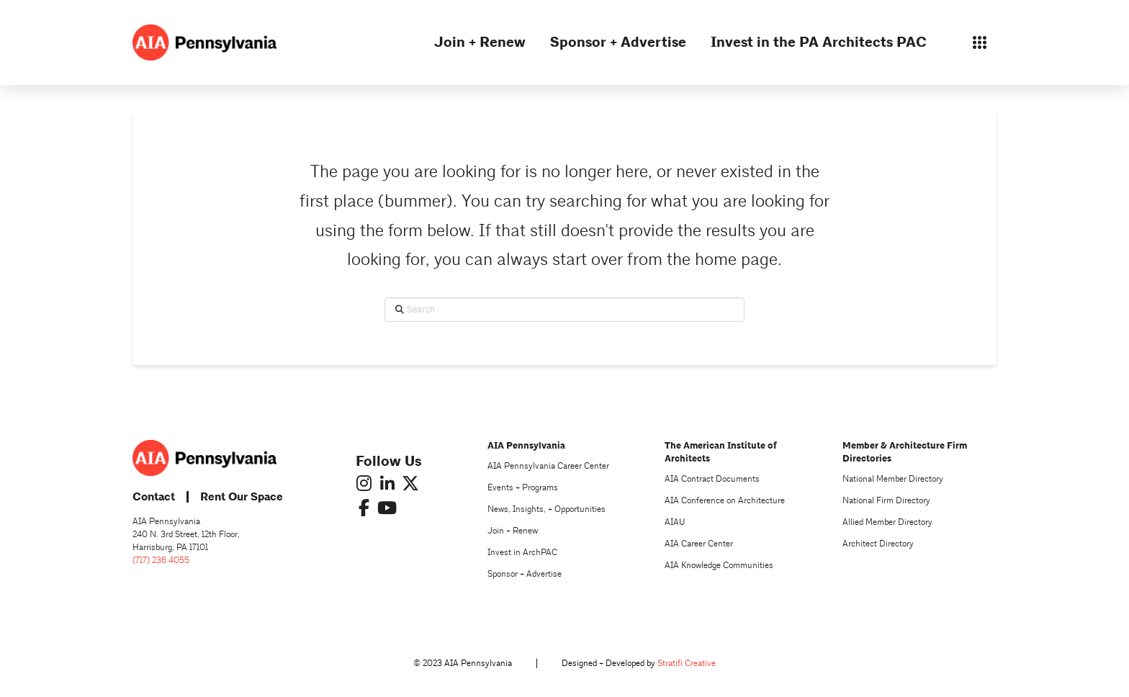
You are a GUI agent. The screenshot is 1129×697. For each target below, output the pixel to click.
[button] (979, 42)
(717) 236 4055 (160, 560)
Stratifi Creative (686, 663)
